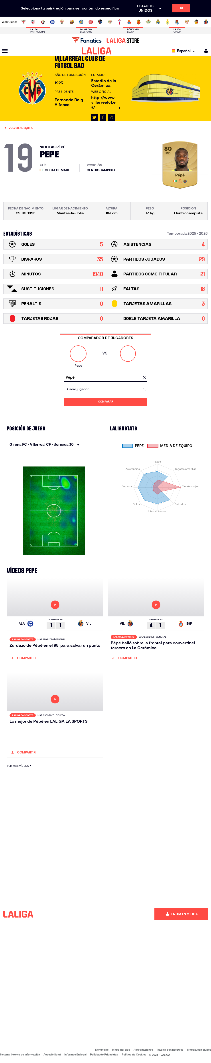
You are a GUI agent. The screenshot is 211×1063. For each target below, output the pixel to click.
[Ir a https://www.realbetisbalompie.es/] (148, 22)
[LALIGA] (97, 50)
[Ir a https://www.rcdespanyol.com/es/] (129, 22)
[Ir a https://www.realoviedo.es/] (167, 22)
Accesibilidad (52, 1054)
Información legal (75, 1054)
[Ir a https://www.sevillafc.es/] (186, 22)
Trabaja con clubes (199, 1049)
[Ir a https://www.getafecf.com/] (81, 22)
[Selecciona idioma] (184, 51)
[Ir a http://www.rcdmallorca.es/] (138, 22)
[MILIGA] (204, 51)
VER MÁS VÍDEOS (19, 765)
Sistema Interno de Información (20, 1054)
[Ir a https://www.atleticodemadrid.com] (33, 22)
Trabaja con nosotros (169, 1049)
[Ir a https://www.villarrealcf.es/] (206, 22)
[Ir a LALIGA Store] (105, 40)
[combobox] (105, 377)
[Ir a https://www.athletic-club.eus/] (23, 22)
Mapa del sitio (121, 1049)
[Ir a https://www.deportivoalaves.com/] (52, 22)
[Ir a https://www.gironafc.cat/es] (90, 22)
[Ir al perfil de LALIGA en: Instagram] (111, 117)
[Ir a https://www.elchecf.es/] (62, 22)
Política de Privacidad (104, 1054)
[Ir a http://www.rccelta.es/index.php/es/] (119, 22)
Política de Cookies (134, 1054)
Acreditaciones (143, 1049)
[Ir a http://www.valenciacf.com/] (196, 22)
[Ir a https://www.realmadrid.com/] (158, 22)
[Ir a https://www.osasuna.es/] (42, 22)
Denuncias (101, 1049)
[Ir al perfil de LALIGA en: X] (94, 117)
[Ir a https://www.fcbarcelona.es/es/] (71, 22)
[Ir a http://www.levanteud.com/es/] (100, 22)
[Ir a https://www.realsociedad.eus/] (177, 22)
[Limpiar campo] (144, 378)
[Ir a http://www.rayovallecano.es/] (110, 22)
